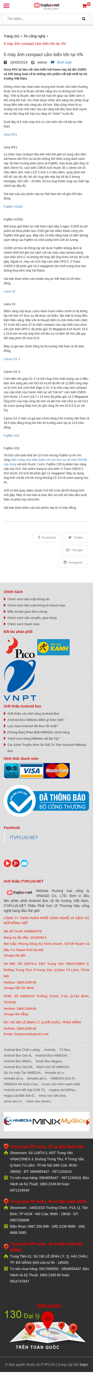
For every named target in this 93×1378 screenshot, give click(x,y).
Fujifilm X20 (11, 435)
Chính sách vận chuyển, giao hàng (32, 618)
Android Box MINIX (17, 1061)
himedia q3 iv (13, 1078)
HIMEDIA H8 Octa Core (21, 1084)
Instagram (73, 562)
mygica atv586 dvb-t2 (19, 1095)
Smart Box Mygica (48, 1061)
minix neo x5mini (38, 1101)
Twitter (75, 537)
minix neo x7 (13, 1101)
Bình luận (61, 62)
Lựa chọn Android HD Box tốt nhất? (32, 726)
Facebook (47, 537)
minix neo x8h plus (52, 1095)
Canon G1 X (12, 359)
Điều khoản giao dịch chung (27, 611)
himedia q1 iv (54, 1073)
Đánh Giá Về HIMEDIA (52, 1067)
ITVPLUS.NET (24, 837)
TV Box (64, 1050)
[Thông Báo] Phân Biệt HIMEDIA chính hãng (38, 732)
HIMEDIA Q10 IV (63, 1078)
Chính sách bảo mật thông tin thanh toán (36, 605)
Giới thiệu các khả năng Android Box (33, 713)
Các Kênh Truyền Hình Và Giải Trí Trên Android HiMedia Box (46, 748)
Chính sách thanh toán (23, 624)
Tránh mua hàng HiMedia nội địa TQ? (33, 738)
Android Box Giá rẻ (17, 1055)
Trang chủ (12, 36)
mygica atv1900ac (62, 1090)
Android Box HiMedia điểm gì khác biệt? (35, 720)
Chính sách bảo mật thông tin (28, 599)
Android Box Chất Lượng (21, 1050)
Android (49, 1050)
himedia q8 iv (36, 1078)
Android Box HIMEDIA (51, 1055)
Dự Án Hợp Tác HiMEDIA (22, 1073)
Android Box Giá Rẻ (18, 1067)
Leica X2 (9, 291)
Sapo (84, 1365)
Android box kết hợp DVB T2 (24, 1090)
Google (74, 550)
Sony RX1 (10, 134)
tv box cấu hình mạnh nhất (61, 1084)
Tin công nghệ (34, 36)
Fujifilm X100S (13, 206)
